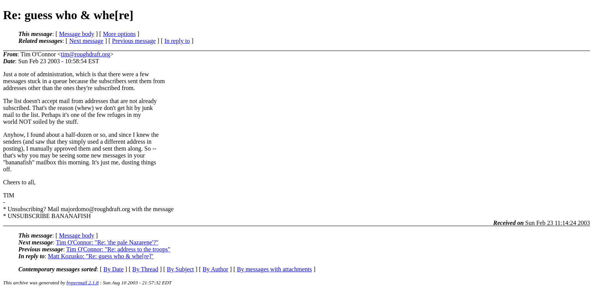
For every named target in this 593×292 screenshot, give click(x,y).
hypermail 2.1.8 (83, 282)
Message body (76, 34)
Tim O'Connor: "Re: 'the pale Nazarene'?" (107, 242)
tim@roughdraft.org (85, 54)
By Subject (180, 269)
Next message (86, 41)
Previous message (134, 41)
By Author (215, 269)
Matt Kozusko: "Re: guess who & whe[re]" (100, 256)
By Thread (145, 269)
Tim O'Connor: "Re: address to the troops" (118, 249)
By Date (113, 269)
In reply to (177, 41)
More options (119, 34)
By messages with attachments (274, 269)
